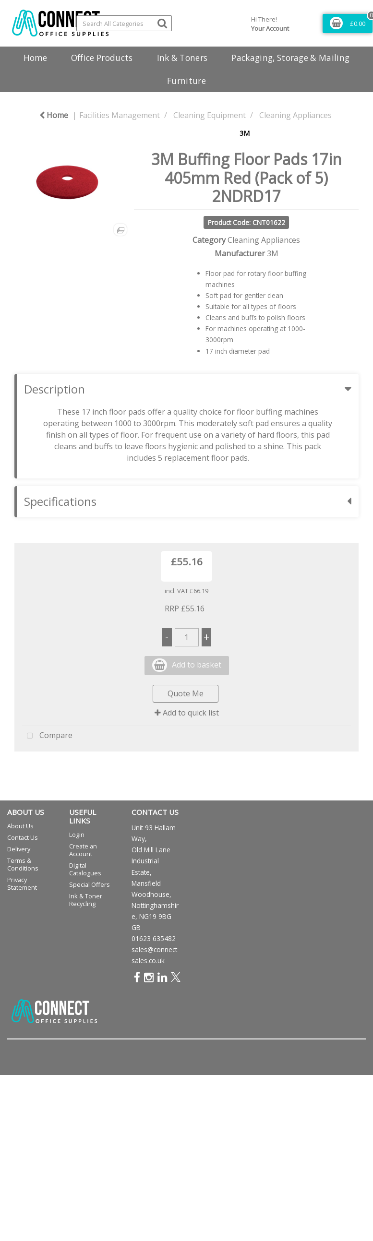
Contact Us (22, 837)
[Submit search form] (162, 23)
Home (35, 57)
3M (245, 133)
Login (76, 834)
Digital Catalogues (85, 869)
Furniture (186, 80)
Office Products (102, 57)
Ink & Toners (182, 57)
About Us (20, 826)
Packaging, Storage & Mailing (290, 57)
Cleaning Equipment (209, 115)
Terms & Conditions (22, 864)
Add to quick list (187, 712)
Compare (47, 736)
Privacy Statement (22, 883)
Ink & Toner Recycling (85, 900)
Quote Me (186, 693)
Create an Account (83, 850)
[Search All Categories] (124, 23)
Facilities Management (119, 115)
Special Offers (89, 884)
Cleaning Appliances (295, 115)
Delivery (18, 849)
